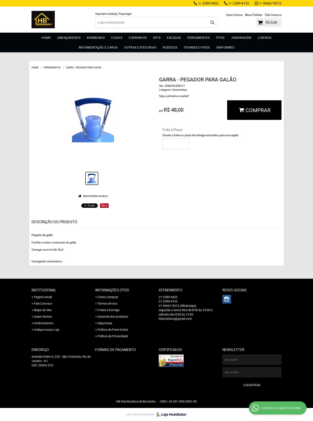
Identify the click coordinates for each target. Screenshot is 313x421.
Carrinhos (138, 37)
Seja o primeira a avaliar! (174, 96)
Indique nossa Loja (46, 329)
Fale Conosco (273, 15)
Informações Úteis (112, 290)
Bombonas (96, 37)
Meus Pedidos (254, 15)
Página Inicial (43, 297)
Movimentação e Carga (98, 47)
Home (46, 37)
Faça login (125, 14)
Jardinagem (241, 37)
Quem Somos (234, 15)
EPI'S (157, 37)
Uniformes (225, 47)
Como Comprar (108, 297)
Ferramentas (198, 37)
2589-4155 (239, 3)
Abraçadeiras (68, 37)
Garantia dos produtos (113, 316)
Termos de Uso (107, 303)
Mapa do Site (43, 310)
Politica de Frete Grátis (113, 329)
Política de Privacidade (113, 336)
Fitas (220, 37)
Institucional (44, 290)
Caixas (116, 37)
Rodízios (170, 47)
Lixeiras (264, 37)
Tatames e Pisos (197, 47)
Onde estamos (43, 323)
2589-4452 (208, 3)
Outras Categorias (140, 47)
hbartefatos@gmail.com (175, 319)
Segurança (105, 323)
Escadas (174, 37)
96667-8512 (270, 3)
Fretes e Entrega (109, 310)
